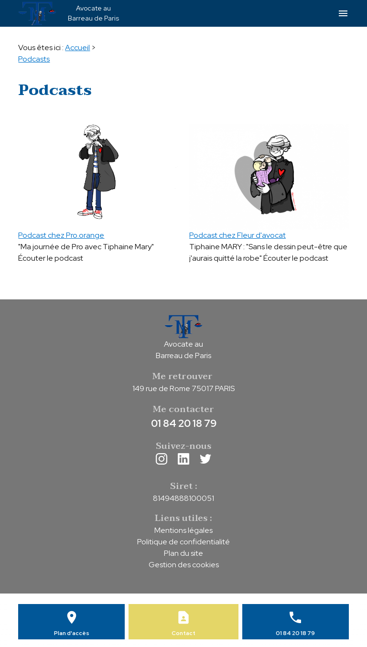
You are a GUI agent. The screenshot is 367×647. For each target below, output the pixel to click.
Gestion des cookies (184, 565)
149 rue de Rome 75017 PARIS (183, 388)
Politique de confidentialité (183, 542)
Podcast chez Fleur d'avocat (237, 235)
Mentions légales (183, 530)
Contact (183, 633)
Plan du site (183, 553)
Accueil (77, 47)
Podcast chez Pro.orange (61, 235)
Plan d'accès (71, 633)
